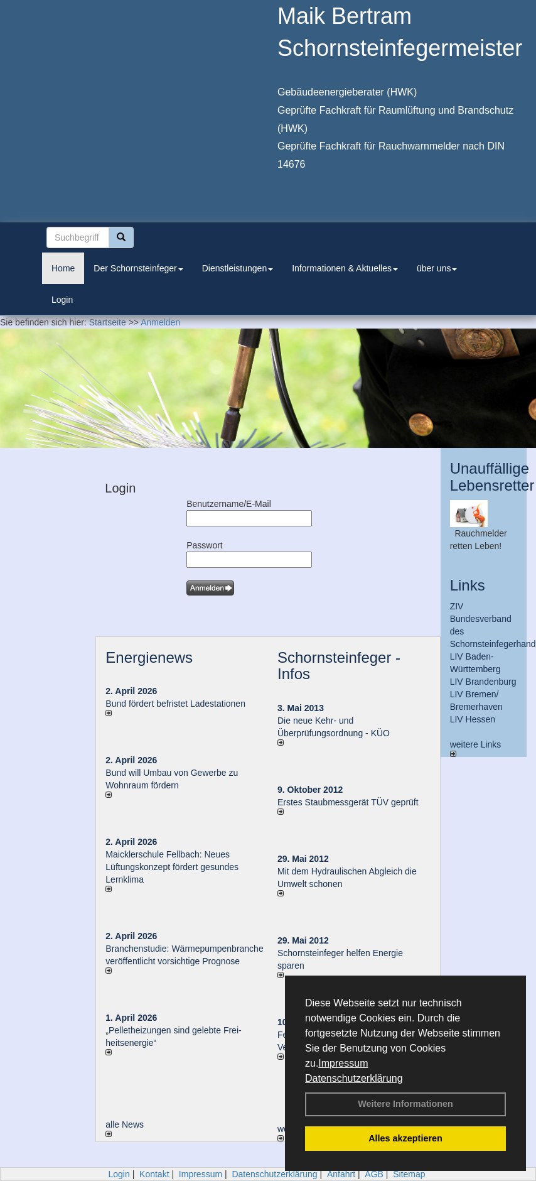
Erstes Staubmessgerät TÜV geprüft (348, 802)
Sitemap (409, 1174)
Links (467, 585)
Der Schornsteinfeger (138, 268)
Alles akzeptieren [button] (405, 1138)
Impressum (343, 1063)
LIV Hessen (472, 719)
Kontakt (154, 1174)
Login (62, 300)
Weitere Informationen (405, 1104)
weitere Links (475, 748)
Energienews (149, 657)
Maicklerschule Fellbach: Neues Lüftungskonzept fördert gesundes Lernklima (172, 866)
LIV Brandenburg (483, 682)
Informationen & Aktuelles (345, 268)
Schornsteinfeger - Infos (338, 665)
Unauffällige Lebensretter (492, 476)
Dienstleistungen (238, 268)
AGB (374, 1174)
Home (63, 268)
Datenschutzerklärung (354, 1078)
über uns (437, 268)
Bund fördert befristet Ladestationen (175, 704)
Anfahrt (341, 1174)
